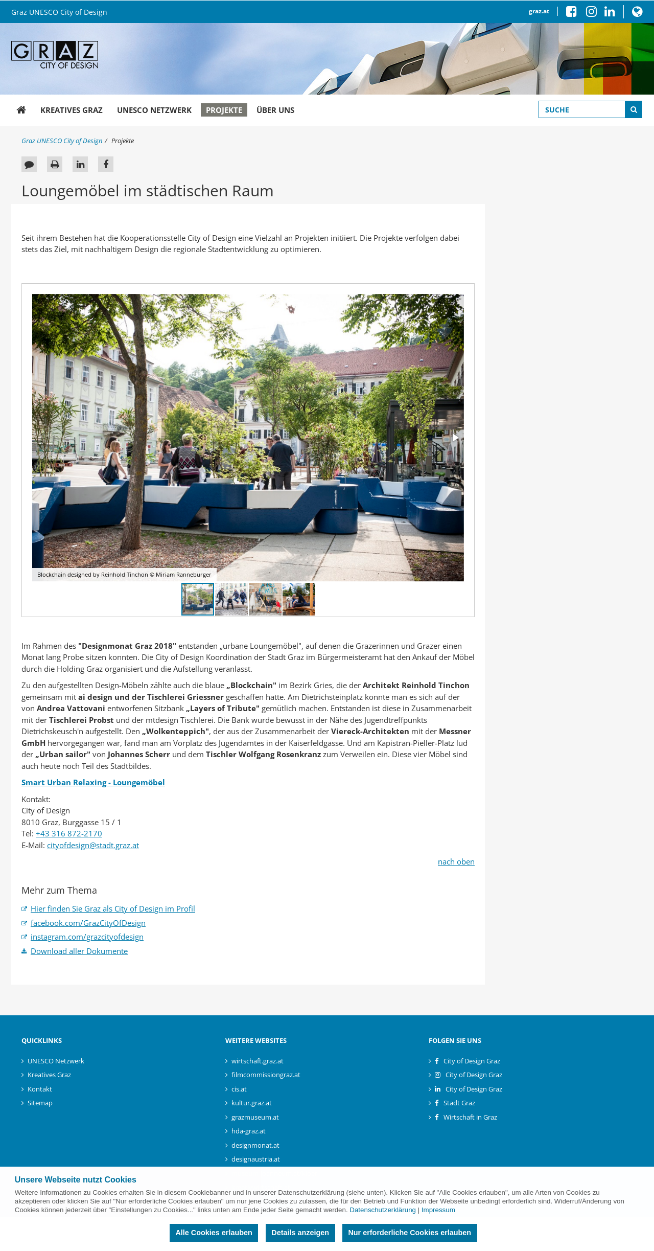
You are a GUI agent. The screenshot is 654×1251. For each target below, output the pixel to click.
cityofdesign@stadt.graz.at (93, 845)
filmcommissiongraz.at (265, 1074)
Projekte (224, 110)
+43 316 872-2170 (69, 833)
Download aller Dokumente (79, 951)
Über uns (275, 110)
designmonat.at (255, 1145)
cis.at (239, 1089)
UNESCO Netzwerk (154, 110)
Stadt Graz (459, 1102)
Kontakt (40, 1089)
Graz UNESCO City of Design (59, 12)
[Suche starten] (633, 109)
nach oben (456, 861)
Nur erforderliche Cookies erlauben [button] (409, 1233)
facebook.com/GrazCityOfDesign (88, 923)
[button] (637, 13)
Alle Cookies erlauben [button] (213, 1233)
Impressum (438, 1210)
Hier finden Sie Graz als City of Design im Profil (113, 908)
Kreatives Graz (71, 110)
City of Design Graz (471, 1060)
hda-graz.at (248, 1130)
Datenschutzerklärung (382, 1210)
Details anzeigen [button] (300, 1233)
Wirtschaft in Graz (470, 1117)
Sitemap (40, 1102)
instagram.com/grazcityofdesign (87, 936)
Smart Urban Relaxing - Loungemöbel (93, 782)
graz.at (539, 11)
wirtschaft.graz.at (257, 1060)
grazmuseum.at (255, 1117)
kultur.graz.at (251, 1102)
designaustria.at (255, 1159)
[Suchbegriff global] (590, 109)
